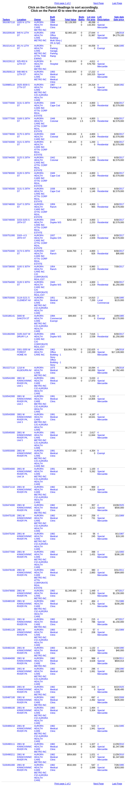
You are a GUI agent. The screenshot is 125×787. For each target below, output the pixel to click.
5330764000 (9, 282)
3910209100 (9, 33)
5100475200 (9, 533)
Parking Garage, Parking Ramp (54, 52)
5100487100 (9, 697)
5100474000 (9, 505)
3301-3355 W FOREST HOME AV (23, 352)
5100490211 (9, 754)
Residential (102, 105)
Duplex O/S (55, 238)
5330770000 (9, 103)
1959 (52, 204)
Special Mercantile (102, 26)
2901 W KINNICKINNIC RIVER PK (24, 489)
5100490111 (9, 744)
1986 (121, 601)
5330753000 (9, 251)
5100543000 (9, 414)
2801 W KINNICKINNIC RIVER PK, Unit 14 (24, 473)
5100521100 (9, 349)
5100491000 (9, 765)
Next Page (98, 3)
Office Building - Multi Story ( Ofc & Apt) (56, 39)
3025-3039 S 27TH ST (23, 86)
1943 (52, 282)
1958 (52, 33)
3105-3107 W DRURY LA (23, 335)
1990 (121, 648)
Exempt (101, 48)
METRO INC (40, 40)
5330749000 (9, 220)
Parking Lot (55, 87)
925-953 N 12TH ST (22, 62)
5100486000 (9, 687)
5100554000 (9, 469)
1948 (52, 118)
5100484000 (9, 658)
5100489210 (9, 726)
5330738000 (9, 266)
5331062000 (9, 334)
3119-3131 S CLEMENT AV (24, 299)
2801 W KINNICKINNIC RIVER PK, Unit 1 (24, 382)
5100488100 (9, 708)
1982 (52, 487)
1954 (52, 266)
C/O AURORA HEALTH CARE (41, 98)
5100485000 (9, 669)
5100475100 (9, 515)
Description (103, 19)
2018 (121, 33)
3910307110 (9, 22)
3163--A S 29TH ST (22, 236)
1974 (52, 367)
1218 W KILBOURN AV (24, 369)
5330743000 (9, 142)
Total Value (70, 19)
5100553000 (9, 450)
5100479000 (9, 590)
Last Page (117, 3)
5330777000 (9, 118)
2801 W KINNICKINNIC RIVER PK (24, 453)
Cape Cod (55, 105)
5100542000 (9, 396)
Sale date (119, 17)
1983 (52, 630)
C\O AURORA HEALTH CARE (41, 310)
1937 (52, 235)
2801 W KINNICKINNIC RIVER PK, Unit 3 (24, 418)
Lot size (91, 17)
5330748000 (9, 204)
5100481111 (9, 619)
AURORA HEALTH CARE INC (39, 105)
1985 (121, 316)
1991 (52, 378)
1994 (52, 22)
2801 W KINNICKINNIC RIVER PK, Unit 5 (24, 436)
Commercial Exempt (56, 319)
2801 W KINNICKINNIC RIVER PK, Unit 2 (24, 400)
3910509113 (9, 72)
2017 (121, 103)
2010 (121, 744)
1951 (52, 297)
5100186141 (9, 316)
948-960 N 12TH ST (22, 73)
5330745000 (9, 188)
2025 (121, 505)
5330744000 (9, 157)
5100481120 (9, 630)
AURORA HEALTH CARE (38, 35)
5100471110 (9, 487)
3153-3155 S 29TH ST (23, 221)
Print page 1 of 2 (62, 3)
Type (52, 19)
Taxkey (6, 19)
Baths (81, 19)
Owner (37, 19)
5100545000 (9, 432)
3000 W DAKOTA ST (23, 317)
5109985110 (9, 85)
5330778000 (9, 134)
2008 (121, 697)
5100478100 (9, 570)
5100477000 (9, 552)
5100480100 (9, 601)
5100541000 (9, 378)
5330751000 (9, 235)
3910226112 (9, 61)
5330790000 (9, 173)
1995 (121, 46)
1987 (52, 85)
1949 (52, 103)
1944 (52, 220)
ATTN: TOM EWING (40, 57)
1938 (52, 188)
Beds (81, 17)
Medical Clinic (54, 26)
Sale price (118, 19)
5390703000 (9, 297)
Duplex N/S (55, 222)
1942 (52, 157)
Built (52, 17)
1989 (121, 515)
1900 (121, 552)
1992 (121, 85)
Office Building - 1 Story (55, 355)
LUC (99, 17)
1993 (52, 72)
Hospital (54, 64)
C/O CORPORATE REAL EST (41, 277)
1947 (52, 251)
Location (21, 19)
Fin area (91, 19)
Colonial (54, 121)
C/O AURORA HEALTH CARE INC (41, 463)
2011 (121, 570)
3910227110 (9, 367)
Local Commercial (103, 301)
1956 (52, 334)
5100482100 (9, 648)
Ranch (53, 207)
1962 (52, 349)
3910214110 (9, 46)
